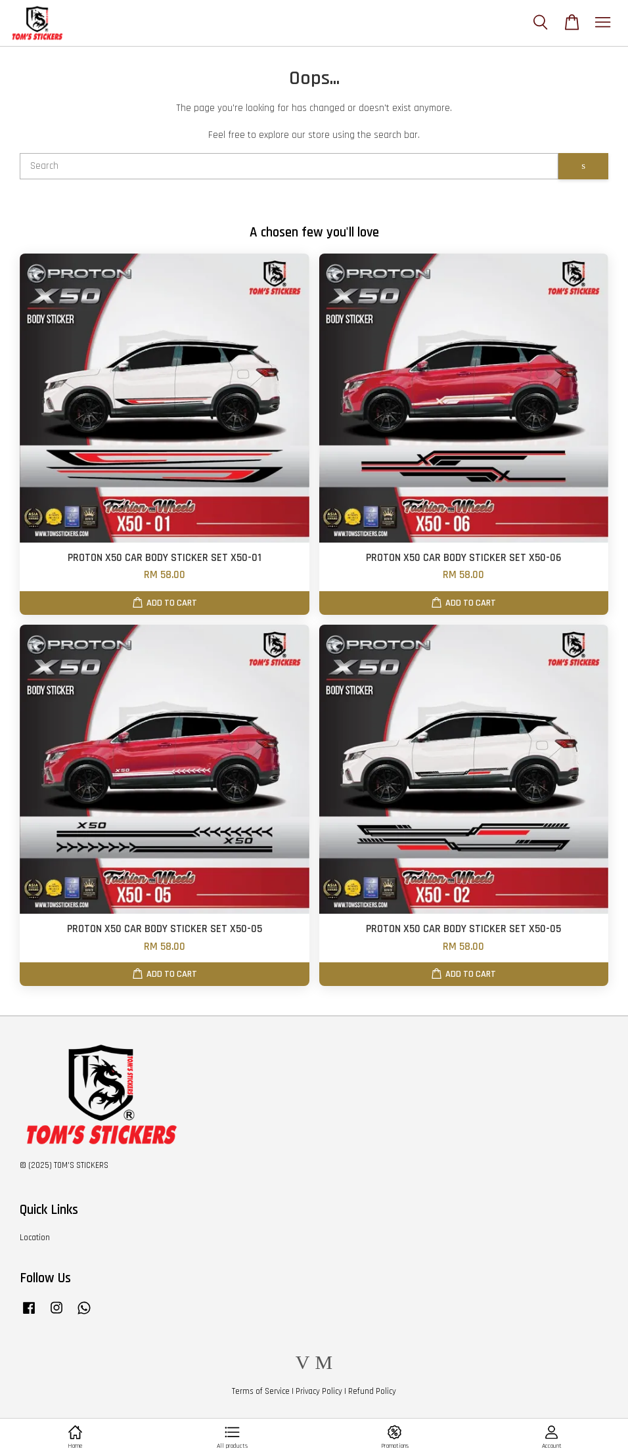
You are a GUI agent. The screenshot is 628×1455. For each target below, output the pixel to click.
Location (35, 1237)
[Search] (289, 166)
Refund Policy (372, 1391)
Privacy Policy (319, 1391)
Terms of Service (261, 1391)
